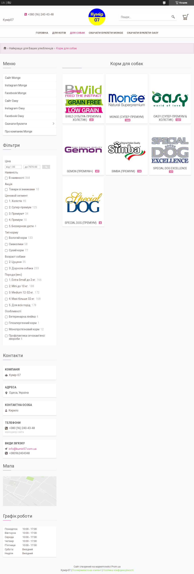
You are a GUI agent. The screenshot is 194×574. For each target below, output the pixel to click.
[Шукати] (173, 17)
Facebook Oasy (14, 116)
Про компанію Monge (18, 131)
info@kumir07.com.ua (22, 448)
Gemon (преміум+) (80, 171)
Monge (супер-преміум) (127, 116)
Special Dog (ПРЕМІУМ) (81, 222)
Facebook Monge (15, 93)
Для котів (59, 32)
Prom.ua (116, 566)
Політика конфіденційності (118, 570)
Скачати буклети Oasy (142, 32)
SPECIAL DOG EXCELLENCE (170, 168)
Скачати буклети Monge (106, 32)
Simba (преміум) (123, 171)
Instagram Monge (16, 85)
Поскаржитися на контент (86, 570)
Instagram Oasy (15, 108)
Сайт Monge (13, 77)
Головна (42, 32)
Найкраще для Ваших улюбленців (31, 48)
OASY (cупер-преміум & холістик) (170, 118)
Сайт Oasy (11, 100)
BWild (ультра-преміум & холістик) (83, 118)
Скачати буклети (16, 123)
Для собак (77, 32)
